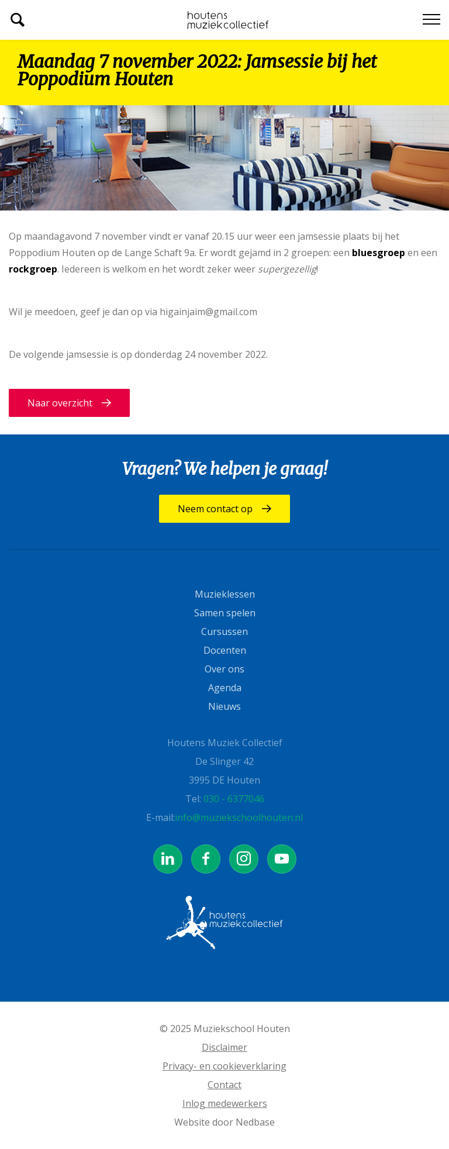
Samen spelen (224, 612)
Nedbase (255, 1122)
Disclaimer (224, 1047)
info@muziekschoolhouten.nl (239, 817)
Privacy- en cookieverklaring (224, 1066)
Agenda (224, 687)
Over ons (224, 669)
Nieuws (224, 706)
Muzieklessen (225, 594)
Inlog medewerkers (224, 1103)
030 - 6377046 (233, 798)
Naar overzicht (59, 402)
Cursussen (224, 631)
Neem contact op (215, 508)
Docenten (224, 650)
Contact (224, 1084)
